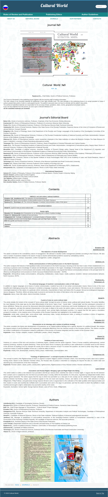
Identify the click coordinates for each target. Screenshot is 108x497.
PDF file (54, 88)
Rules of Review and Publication (18, 14)
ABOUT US (11, 19)
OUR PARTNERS (75, 19)
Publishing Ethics (54, 14)
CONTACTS (97, 19)
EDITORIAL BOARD (32, 19)
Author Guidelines (90, 14)
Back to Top (100, 493)
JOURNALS (54, 19)
